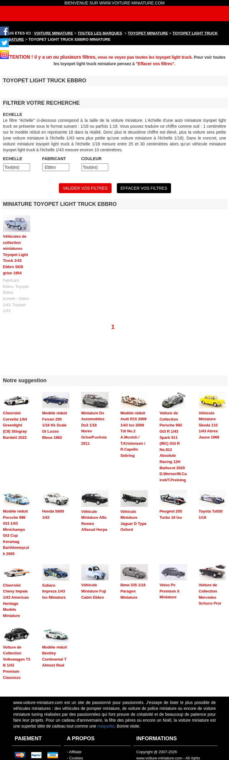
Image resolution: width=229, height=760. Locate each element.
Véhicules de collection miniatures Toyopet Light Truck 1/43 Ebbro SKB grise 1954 (15, 254)
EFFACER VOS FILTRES (144, 188)
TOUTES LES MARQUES (100, 33)
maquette (106, 704)
